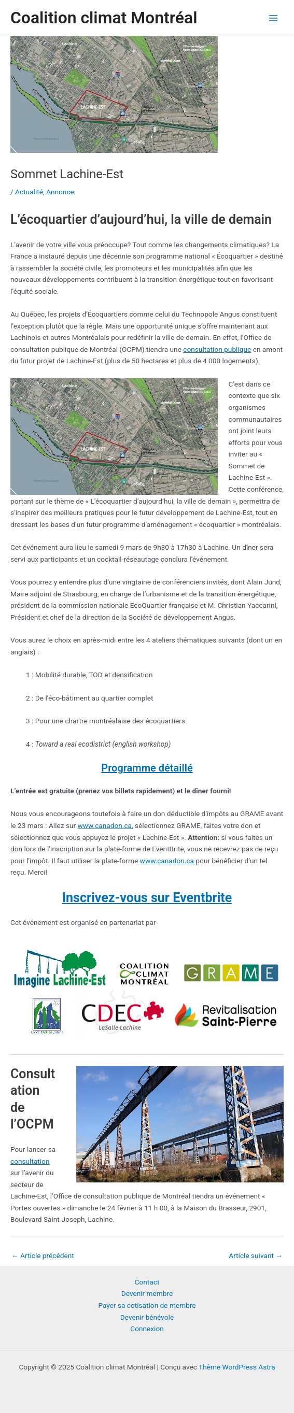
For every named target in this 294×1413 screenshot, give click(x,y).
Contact (147, 1282)
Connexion (147, 1328)
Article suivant (256, 1255)
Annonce (60, 192)
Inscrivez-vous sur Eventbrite (147, 897)
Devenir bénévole (147, 1317)
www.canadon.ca (105, 825)
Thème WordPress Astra (237, 1367)
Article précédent (42, 1255)
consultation (29, 1161)
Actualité (29, 192)
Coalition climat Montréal (103, 17)
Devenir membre (147, 1293)
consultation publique (217, 349)
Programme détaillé (146, 768)
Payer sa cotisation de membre (146, 1305)
